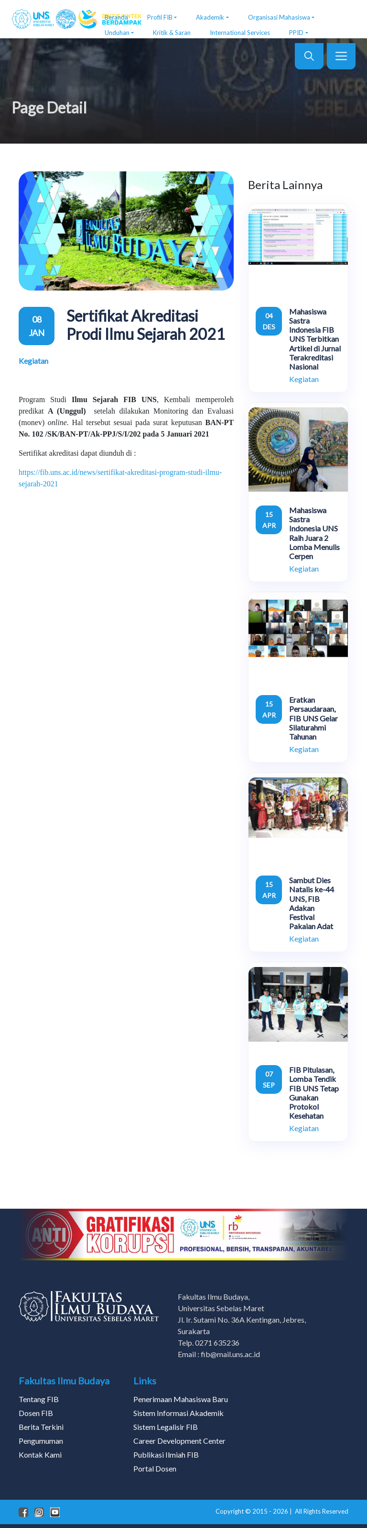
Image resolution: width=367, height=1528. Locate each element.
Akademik (210, 17)
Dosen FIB (36, 1412)
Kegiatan (33, 360)
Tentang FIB (39, 1399)
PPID (296, 32)
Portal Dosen (154, 1468)
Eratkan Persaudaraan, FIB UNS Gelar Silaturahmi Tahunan (313, 718)
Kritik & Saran (172, 32)
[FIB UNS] (50, 19)
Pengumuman (41, 1440)
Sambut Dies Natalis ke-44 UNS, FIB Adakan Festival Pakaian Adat (311, 903)
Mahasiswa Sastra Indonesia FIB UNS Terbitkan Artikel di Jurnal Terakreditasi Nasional (315, 339)
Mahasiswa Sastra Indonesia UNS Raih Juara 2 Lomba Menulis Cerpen (314, 533)
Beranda (116, 17)
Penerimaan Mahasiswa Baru (180, 1399)
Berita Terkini (41, 1426)
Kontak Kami (40, 1454)
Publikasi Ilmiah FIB (166, 1454)
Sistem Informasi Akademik (178, 1412)
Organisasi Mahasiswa (279, 17)
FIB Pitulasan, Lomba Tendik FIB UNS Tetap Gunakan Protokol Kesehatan (314, 1092)
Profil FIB (160, 17)
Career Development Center (179, 1440)
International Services (240, 32)
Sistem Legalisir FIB (165, 1426)
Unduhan (117, 32)
